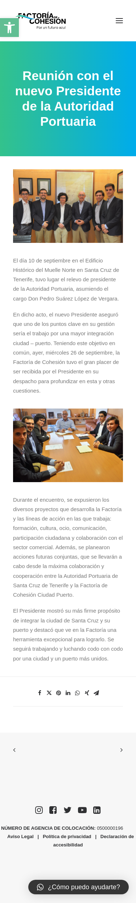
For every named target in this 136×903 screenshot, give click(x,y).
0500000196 (110, 828)
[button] (9, 27)
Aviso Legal (20, 836)
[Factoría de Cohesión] (41, 21)
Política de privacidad (67, 836)
